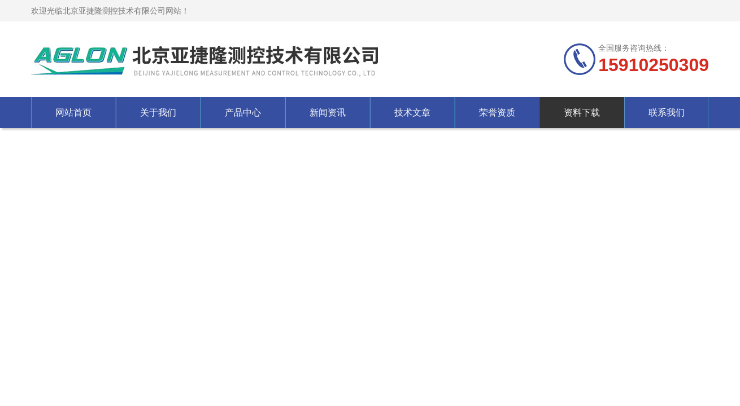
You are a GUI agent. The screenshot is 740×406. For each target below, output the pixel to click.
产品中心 (243, 112)
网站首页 (73, 112)
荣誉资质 (497, 112)
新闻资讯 (328, 112)
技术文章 (412, 112)
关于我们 (158, 112)
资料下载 (582, 112)
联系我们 (666, 112)
